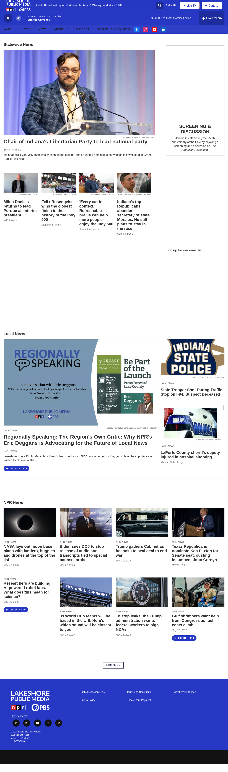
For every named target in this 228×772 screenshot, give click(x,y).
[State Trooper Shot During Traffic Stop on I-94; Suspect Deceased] (192, 365)
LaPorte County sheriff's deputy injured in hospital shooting (190, 462)
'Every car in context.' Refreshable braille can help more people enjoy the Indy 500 (96, 220)
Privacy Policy (87, 707)
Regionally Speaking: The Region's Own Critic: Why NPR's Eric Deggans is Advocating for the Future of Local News (78, 448)
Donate (215, 9)
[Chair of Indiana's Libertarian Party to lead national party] (79, 100)
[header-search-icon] (160, 9)
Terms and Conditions (139, 699)
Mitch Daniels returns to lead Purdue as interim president (20, 216)
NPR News (10, 549)
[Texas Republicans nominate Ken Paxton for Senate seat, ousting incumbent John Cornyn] (198, 530)
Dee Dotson (10, 458)
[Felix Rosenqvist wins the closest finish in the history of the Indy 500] (59, 190)
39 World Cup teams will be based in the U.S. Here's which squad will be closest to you (85, 630)
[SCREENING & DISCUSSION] (195, 89)
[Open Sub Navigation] (16, 37)
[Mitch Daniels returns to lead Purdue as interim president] (21, 190)
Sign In (171, 9)
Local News (10, 438)
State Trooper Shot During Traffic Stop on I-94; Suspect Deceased (191, 399)
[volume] (19, 26)
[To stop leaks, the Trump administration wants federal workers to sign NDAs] (142, 599)
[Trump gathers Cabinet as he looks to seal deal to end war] (142, 530)
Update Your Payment (114, 37)
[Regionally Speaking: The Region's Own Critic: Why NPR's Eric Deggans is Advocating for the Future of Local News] (80, 390)
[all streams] (211, 26)
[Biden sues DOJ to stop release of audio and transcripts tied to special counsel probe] (86, 530)
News (42, 37)
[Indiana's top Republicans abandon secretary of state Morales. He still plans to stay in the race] (134, 190)
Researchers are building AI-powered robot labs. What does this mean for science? (27, 598)
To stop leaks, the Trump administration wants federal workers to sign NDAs (139, 630)
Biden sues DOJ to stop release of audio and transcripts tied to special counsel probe (83, 561)
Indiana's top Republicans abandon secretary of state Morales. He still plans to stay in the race (133, 223)
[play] (8, 26)
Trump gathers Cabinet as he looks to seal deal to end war (141, 558)
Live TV (191, 9)
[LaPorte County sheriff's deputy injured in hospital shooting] (192, 431)
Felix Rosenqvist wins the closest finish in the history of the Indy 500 (59, 218)
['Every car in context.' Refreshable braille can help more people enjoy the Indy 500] (96, 190)
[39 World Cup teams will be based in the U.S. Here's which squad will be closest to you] (86, 599)
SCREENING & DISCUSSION (195, 136)
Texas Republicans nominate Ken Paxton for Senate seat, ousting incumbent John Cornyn (195, 561)
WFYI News (10, 228)
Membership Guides (185, 699)
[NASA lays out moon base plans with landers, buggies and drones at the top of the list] (30, 530)
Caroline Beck (125, 241)
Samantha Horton (51, 232)
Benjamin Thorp (12, 157)
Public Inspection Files (92, 699)
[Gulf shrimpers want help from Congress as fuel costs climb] (198, 599)
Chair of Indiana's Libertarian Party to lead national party (75, 149)
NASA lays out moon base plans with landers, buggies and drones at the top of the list (29, 561)
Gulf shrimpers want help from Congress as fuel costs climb (195, 628)
